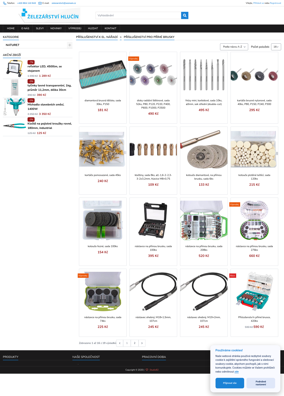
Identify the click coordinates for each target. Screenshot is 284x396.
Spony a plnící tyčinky (24, 140)
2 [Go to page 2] (134, 343)
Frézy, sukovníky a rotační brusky (31, 128)
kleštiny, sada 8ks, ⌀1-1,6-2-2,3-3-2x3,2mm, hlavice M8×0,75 (153, 176)
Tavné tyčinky (19, 115)
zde (237, 371)
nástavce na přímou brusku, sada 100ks (153, 248)
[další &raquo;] (142, 343)
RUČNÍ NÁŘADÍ (16, 58)
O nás (25, 28)
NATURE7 (12, 45)
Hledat (93, 28)
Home (10, 28)
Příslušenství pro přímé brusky (30, 134)
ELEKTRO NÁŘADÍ (18, 147)
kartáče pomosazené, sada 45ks (103, 175)
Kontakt (110, 28)
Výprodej (75, 28)
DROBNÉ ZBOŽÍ (17, 51)
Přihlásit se (258, 3)
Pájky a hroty (18, 121)
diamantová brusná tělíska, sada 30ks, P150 (103, 102)
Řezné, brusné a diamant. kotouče (32, 96)
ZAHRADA (13, 153)
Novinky (56, 28)
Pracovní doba (154, 357)
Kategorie (11, 37)
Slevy (40, 28)
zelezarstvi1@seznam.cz (64, 3)
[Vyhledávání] (142, 15)
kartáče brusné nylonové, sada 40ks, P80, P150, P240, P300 (254, 102)
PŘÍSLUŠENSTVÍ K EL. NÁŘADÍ (27, 64)
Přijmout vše (230, 383)
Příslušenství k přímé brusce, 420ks (254, 319)
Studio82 (151, 390)
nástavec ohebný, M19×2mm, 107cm (203, 319)
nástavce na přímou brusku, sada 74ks (102, 319)
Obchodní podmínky (85, 370)
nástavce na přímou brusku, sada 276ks (254, 248)
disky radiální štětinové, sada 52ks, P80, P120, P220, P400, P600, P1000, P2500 (153, 104)
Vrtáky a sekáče (20, 77)
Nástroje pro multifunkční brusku (31, 102)
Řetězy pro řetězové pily (25, 83)
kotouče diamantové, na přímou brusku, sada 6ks (204, 176)
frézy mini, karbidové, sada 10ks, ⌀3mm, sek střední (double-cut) (203, 102)
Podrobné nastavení (261, 383)
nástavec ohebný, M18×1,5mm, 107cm (153, 319)
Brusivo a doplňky (22, 90)
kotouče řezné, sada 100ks (103, 246)
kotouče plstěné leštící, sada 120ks (254, 176)
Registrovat (275, 3)
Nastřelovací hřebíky (23, 109)
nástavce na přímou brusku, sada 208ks (203, 248)
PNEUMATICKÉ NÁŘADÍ (22, 159)
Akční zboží (12, 174)
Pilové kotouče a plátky (25, 70)
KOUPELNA (14, 166)
